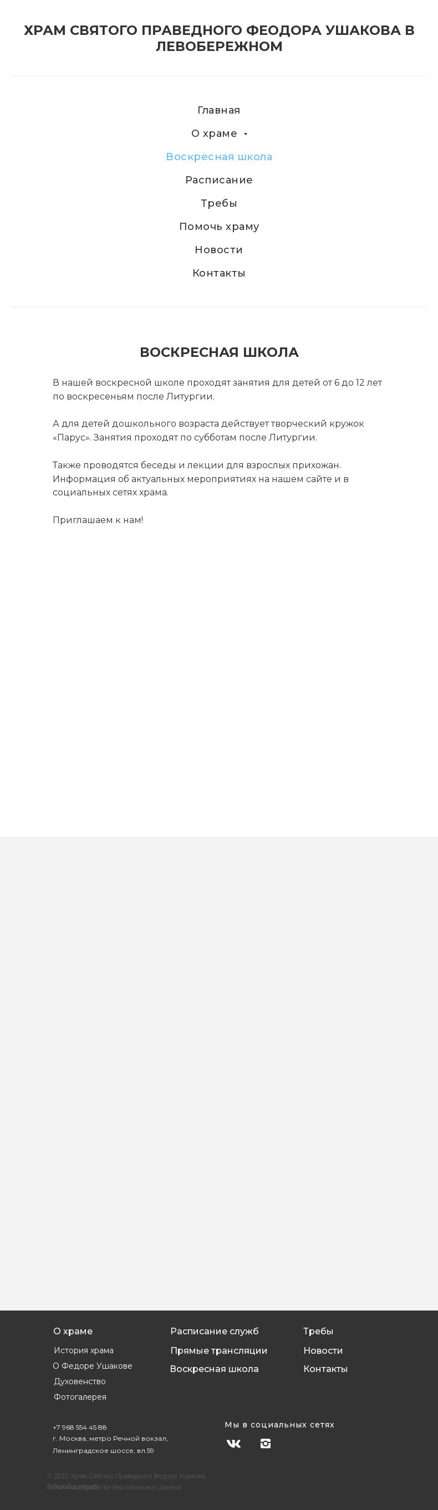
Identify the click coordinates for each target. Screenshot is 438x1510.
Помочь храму (219, 227)
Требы (219, 203)
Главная (219, 110)
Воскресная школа (219, 157)
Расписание (219, 180)
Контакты (219, 273)
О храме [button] (216, 133)
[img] (296, 1443)
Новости (219, 250)
